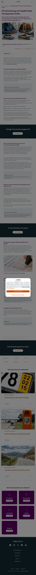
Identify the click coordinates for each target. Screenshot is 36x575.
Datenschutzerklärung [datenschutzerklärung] (25, 287)
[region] (18, 287)
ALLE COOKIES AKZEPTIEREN (18, 291)
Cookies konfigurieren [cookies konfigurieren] (11, 288)
